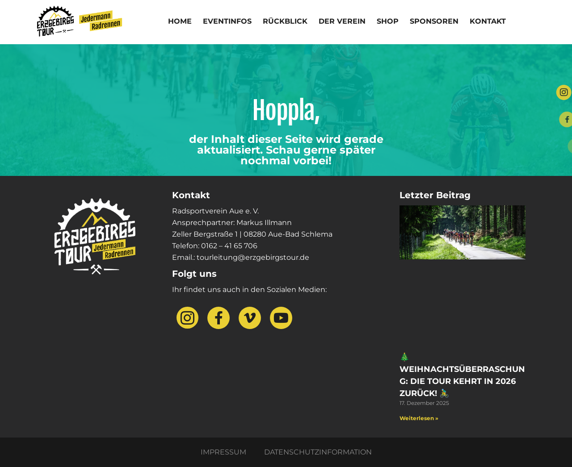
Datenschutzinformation (318, 452)
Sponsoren (434, 21)
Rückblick (285, 21)
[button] (19, 447)
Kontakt (488, 21)
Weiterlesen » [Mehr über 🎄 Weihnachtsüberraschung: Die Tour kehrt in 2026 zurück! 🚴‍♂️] (419, 418)
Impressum (223, 452)
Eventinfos (227, 21)
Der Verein (342, 21)
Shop (388, 21)
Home (180, 21)
